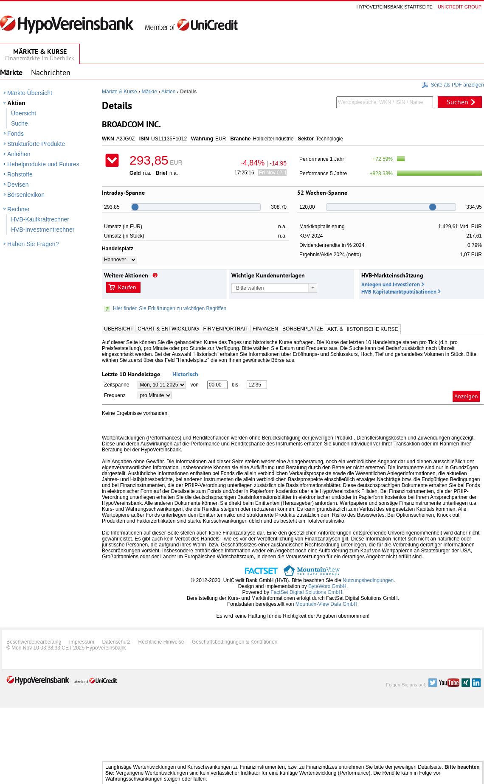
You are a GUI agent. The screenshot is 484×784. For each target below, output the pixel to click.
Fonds (15, 133)
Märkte (149, 92)
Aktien (16, 103)
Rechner (18, 209)
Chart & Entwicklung (168, 329)
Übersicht (23, 113)
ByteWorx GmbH (327, 586)
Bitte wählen (250, 288)
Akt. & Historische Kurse (362, 329)
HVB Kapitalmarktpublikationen (398, 291)
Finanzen (265, 329)
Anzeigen (466, 396)
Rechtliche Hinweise (161, 642)
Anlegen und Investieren (390, 284)
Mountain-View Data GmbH (326, 604)
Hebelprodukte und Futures (43, 164)
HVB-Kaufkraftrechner (40, 219)
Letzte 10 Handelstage (131, 374)
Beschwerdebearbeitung (33, 642)
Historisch (185, 374)
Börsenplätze (302, 329)
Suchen (457, 102)
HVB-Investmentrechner (42, 229)
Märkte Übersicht (29, 93)
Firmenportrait (225, 329)
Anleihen (19, 154)
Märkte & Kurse (119, 92)
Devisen (18, 184)
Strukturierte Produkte (36, 143)
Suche (19, 123)
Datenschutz (116, 642)
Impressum (81, 642)
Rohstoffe (20, 174)
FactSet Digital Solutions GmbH (306, 592)
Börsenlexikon (26, 194)
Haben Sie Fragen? (33, 244)
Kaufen (127, 287)
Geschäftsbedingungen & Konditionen (235, 642)
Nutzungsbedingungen (368, 580)
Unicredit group (459, 6)
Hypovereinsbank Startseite (395, 6)
